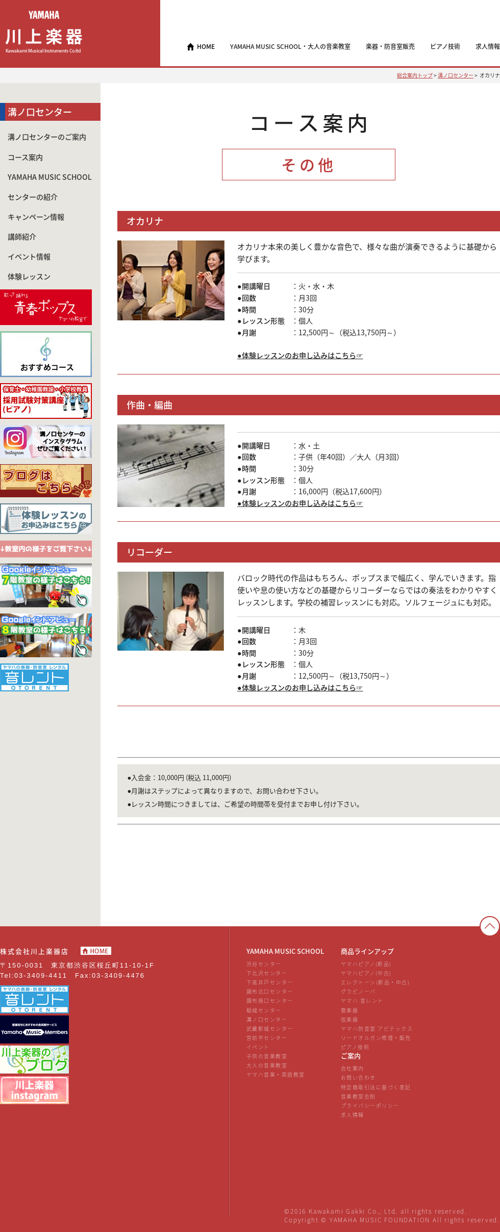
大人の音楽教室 (266, 1065)
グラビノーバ (358, 991)
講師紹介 (22, 236)
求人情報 (352, 1114)
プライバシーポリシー (370, 1105)
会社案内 (352, 1068)
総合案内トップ (415, 75)
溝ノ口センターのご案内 (47, 136)
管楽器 (350, 1010)
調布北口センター (269, 991)
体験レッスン (29, 276)
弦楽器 (350, 1019)
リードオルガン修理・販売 (376, 1037)
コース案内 (25, 157)
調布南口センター (269, 1000)
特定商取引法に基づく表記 (376, 1087)
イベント (258, 1047)
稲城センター (264, 1010)
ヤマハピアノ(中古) (366, 973)
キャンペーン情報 (36, 216)
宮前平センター (266, 1037)
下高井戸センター (269, 982)
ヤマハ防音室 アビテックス (377, 1028)
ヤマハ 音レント (362, 1000)
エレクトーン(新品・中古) (375, 982)
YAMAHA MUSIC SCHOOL (50, 177)
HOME (206, 46)
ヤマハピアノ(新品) (366, 964)
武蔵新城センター (269, 1028)
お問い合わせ (358, 1077)
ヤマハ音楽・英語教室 (275, 1074)
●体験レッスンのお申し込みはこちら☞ (300, 355)
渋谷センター (264, 964)
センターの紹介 (33, 197)
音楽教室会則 (358, 1096)
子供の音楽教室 (266, 1056)
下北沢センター (266, 973)
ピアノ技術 (355, 1047)
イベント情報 (29, 256)
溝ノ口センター (455, 75)
